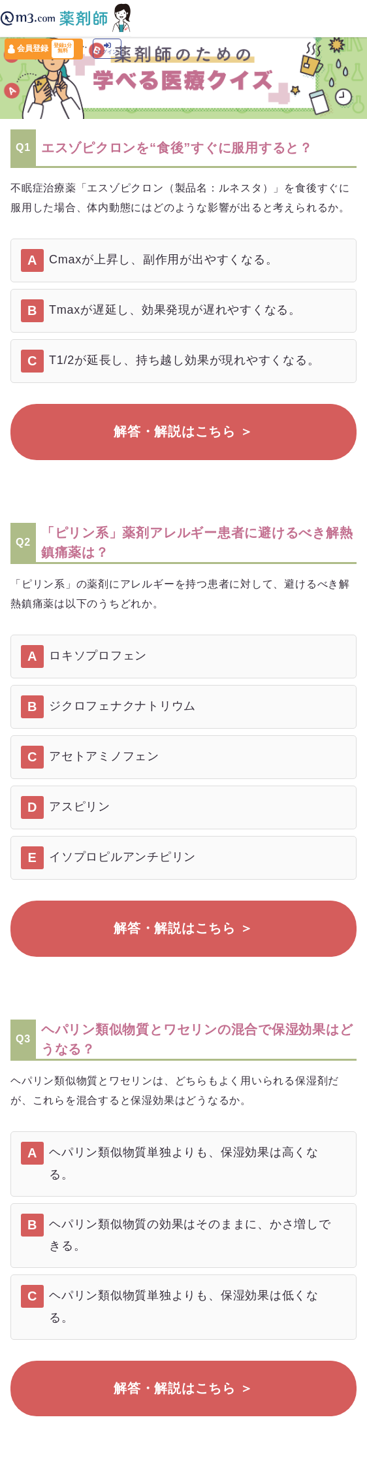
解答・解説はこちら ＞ (183, 431)
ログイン (107, 48)
